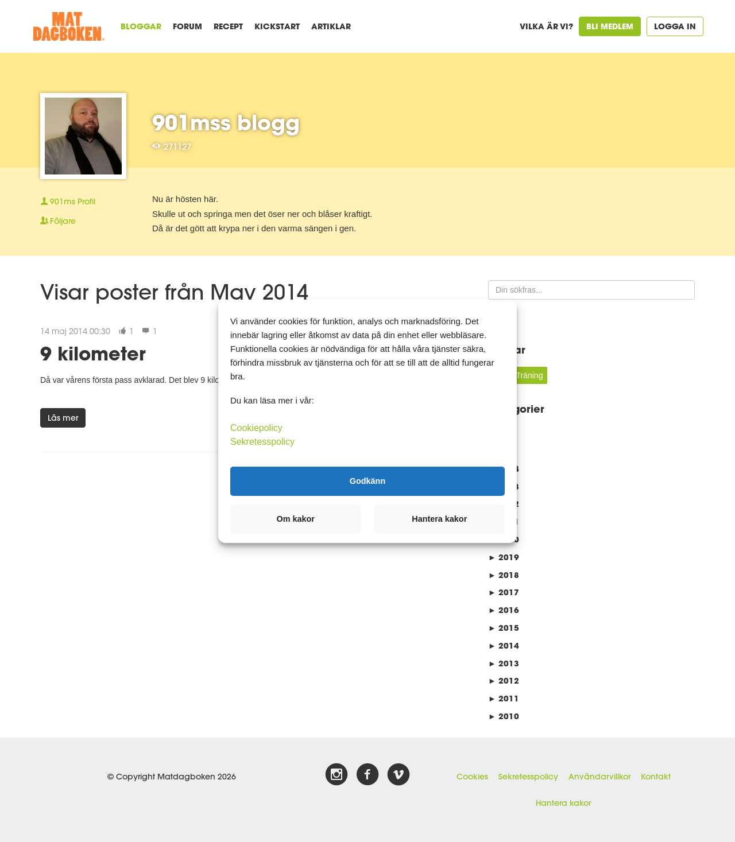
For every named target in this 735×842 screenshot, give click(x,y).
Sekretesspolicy (528, 776)
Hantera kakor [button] (439, 518)
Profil (67, 201)
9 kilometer (93, 353)
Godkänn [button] (367, 481)
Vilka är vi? (546, 26)
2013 (503, 663)
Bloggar (141, 26)
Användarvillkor (599, 776)
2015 (503, 627)
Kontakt (656, 776)
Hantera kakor (563, 803)
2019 (503, 557)
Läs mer (63, 418)
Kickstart (277, 26)
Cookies (472, 776)
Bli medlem (609, 26)
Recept (228, 26)
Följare (58, 221)
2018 (503, 574)
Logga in (675, 26)
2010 (503, 716)
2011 (503, 698)
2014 (503, 645)
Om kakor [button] (296, 518)
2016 (503, 609)
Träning (529, 375)
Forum (187, 26)
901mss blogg (226, 122)
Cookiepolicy (256, 427)
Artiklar (331, 26)
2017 (503, 592)
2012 (503, 680)
